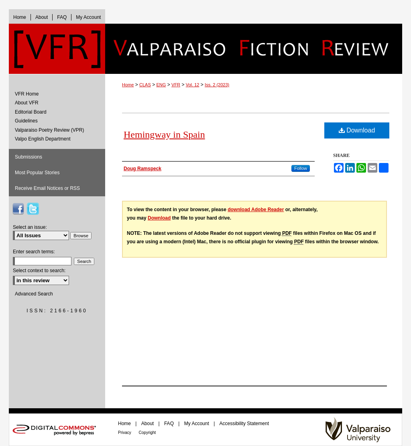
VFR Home (27, 94)
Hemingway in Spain (164, 134)
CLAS (145, 84)
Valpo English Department (43, 139)
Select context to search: (39, 270)
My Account (197, 423)
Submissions (28, 157)
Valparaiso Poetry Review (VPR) (49, 130)
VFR (175, 84)
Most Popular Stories (37, 172)
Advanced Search (34, 294)
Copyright (147, 432)
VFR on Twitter (33, 209)
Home (128, 84)
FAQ (169, 423)
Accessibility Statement (244, 423)
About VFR (27, 103)
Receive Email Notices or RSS (47, 188)
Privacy (125, 432)
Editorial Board (31, 112)
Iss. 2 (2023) (217, 84)
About (148, 423)
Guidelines (26, 121)
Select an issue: (30, 227)
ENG (161, 84)
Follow (300, 168)
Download (357, 130)
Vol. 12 (192, 84)
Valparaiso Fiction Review (253, 49)
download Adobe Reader (256, 209)
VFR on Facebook (18, 209)
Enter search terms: (34, 252)
